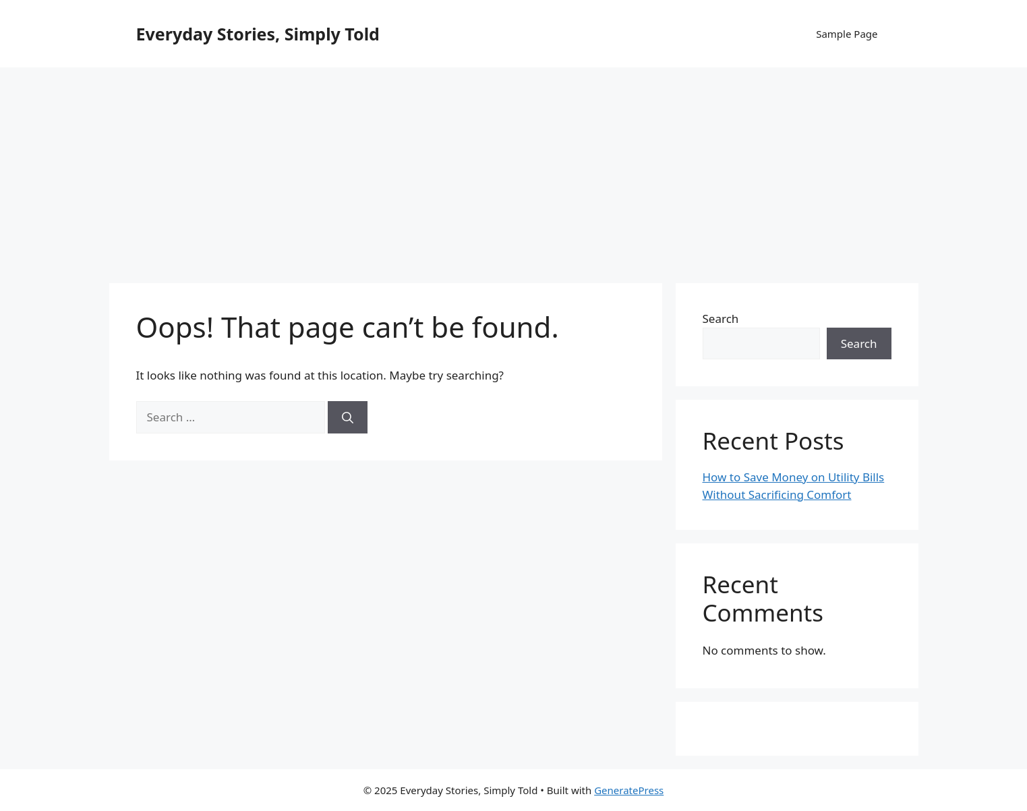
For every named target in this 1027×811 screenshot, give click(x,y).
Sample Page (846, 33)
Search (721, 318)
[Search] (348, 417)
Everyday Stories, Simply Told (258, 33)
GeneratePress (629, 790)
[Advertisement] (513, 168)
